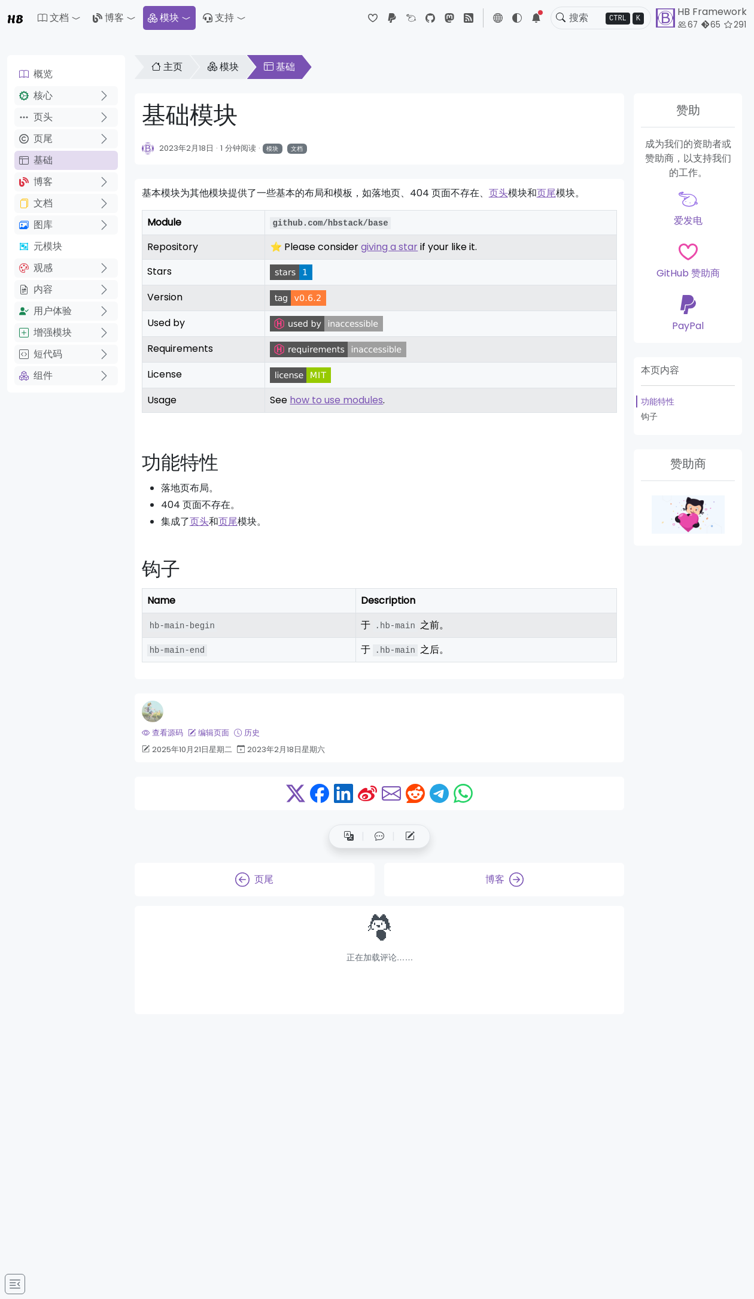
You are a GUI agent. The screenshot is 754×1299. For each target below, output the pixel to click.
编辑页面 (208, 732)
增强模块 (45, 332)
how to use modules (336, 400)
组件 (36, 375)
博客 (108, 18)
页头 (36, 117)
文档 (36, 203)
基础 (36, 160)
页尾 (36, 138)
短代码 (40, 354)
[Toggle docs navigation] (15, 1284)
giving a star (389, 247)
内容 (36, 289)
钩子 (649, 416)
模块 (163, 18)
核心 (36, 95)
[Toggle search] (560, 18)
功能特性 (657, 401)
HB (15, 18)
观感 (36, 268)
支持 (218, 18)
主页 (167, 67)
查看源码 (162, 732)
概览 (36, 74)
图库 (36, 225)
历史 (247, 732)
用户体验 (45, 311)
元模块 (40, 246)
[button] (59, 18)
